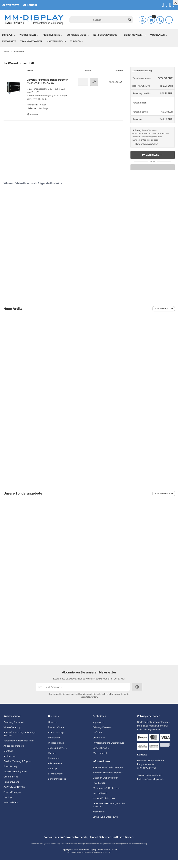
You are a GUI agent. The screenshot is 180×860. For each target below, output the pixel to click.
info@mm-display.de (153, 779)
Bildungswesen (135, 35)
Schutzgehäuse (78, 35)
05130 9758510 (154, 775)
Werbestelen (29, 35)
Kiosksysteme (52, 35)
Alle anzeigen (163, 308)
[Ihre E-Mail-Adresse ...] (83, 687)
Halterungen (56, 41)
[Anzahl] (83, 82)
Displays (8, 35)
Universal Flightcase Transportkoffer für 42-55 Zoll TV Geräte (47, 81)
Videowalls (158, 35)
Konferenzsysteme (106, 35)
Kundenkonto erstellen (146, 144)
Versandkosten (67, 843)
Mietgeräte (9, 41)
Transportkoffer (31, 41)
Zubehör (76, 41)
